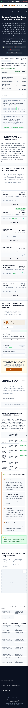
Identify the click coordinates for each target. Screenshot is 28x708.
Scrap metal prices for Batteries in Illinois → (6, 633)
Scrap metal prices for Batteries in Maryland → (19, 636)
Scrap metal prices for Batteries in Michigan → (19, 640)
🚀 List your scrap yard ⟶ (14, 369)
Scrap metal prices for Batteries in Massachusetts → (7, 640)
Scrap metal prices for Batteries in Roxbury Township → (6, 617)
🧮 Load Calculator (14, 49)
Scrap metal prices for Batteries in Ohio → (19, 648)
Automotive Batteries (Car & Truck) (8, 266)
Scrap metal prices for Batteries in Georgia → (19, 630)
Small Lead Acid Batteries (7, 230)
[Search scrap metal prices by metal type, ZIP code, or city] (19, 5)
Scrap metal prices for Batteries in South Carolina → (7, 655)
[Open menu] (26, 5)
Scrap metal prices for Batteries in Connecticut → (20, 626)
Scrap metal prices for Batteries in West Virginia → (7, 662)
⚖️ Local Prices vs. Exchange (14, 52)
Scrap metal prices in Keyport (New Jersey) (17, 11)
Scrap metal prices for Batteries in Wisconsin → (19, 662)
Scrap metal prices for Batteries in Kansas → (19, 633)
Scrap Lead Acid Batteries (7, 211)
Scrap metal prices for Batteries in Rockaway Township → (19, 612)
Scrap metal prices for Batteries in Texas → (6, 658)
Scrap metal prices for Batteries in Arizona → (6, 626)
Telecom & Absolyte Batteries (8, 284)
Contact (18, 697)
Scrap (8, 5)
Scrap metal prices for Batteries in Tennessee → (19, 655)
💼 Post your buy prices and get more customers (14, 322)
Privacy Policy (11, 697)
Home (2, 11)
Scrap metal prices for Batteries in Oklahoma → (6, 651)
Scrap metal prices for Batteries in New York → (19, 644)
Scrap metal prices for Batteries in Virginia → (19, 658)
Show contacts (14, 339)
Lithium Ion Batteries (5, 193)
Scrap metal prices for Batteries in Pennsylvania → (20, 651)
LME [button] (4, 117)
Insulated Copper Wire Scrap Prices (10, 685)
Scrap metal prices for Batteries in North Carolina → (7, 648)
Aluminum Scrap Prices (7, 680)
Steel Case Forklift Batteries (7, 248)
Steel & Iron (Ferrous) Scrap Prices (10, 670)
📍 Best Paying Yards (20, 47)
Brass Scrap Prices (6, 690)
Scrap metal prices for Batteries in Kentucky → (6, 636)
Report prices (23, 331)
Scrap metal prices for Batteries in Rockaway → (6, 612)
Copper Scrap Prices (6, 675)
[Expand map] (24, 571)
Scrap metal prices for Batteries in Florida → (6, 630)
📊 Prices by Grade (7, 47)
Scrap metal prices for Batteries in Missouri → (6, 644)
